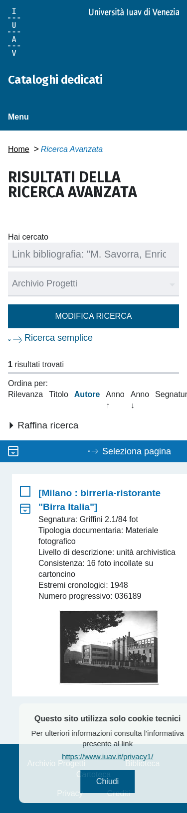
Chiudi (119, 781)
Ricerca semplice (58, 338)
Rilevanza (25, 394)
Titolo (58, 394)
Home (18, 149)
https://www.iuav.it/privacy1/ (120, 756)
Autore (87, 394)
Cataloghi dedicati (55, 80)
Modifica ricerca (93, 316)
